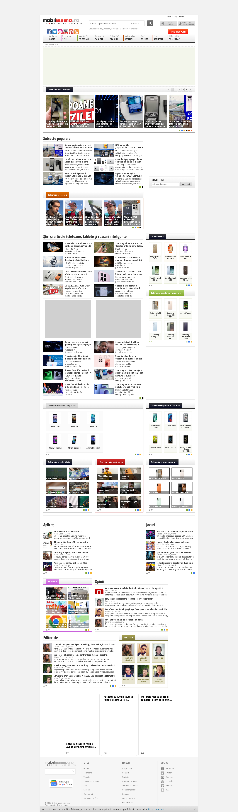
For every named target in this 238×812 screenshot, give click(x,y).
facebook (49, 31)
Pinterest (167, 785)
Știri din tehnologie (130, 28)
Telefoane (87, 772)
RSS (165, 789)
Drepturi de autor (129, 781)
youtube (65, 31)
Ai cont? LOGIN (168, 23)
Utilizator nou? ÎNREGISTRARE (186, 23)
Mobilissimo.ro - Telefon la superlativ (62, 21)
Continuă (186, 184)
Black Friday (97, 28)
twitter (54, 31)
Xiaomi (107, 28)
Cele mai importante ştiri (59, 89)
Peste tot (137, 23)
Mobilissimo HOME (51, 45)
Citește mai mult (156, 809)
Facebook (167, 768)
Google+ (167, 777)
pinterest (71, 31)
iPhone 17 (116, 28)
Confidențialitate (129, 789)
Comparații (88, 794)
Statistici (125, 777)
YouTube (167, 781)
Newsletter (158, 179)
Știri (85, 785)
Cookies (125, 794)
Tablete (86, 777)
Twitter (166, 772)
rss (76, 31)
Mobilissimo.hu (128, 798)
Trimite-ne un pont (178, 31)
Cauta (150, 23)
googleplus (60, 31)
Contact (181, 16)
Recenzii (86, 789)
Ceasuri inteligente (91, 781)
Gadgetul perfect (90, 798)
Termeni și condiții (130, 785)
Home (86, 768)
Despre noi (171, 16)
